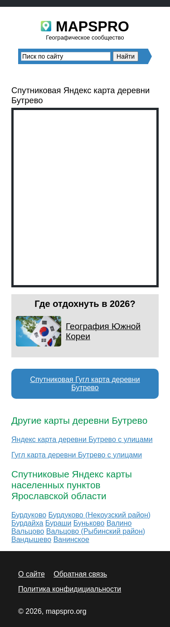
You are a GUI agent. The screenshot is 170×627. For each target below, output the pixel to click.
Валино (119, 523)
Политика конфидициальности (69, 589)
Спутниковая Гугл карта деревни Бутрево (85, 383)
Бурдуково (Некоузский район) (100, 515)
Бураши (58, 523)
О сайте (31, 574)
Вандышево (31, 539)
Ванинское (71, 539)
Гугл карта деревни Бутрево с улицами (76, 455)
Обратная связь (80, 574)
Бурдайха (27, 523)
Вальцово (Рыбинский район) (95, 531)
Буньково (89, 523)
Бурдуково (28, 515)
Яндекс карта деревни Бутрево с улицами (82, 439)
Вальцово (27, 531)
